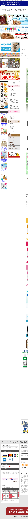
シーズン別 (12, 126)
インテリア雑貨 (13, 117)
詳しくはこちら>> (16, 481)
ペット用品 (12, 129)
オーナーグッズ (13, 131)
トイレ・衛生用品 (13, 93)
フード (11, 88)
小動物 (11, 128)
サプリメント (12, 90)
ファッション (12, 98)
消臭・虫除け (12, 95)
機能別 (11, 123)
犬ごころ (25, 49)
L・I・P (25, 53)
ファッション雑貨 (13, 113)
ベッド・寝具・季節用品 (14, 102)
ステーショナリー (13, 116)
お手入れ (11, 94)
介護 (11, 105)
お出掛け (11, 127)
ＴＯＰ (22, 49)
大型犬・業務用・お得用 (14, 108)
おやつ (11, 89)
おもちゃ (11, 96)
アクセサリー (12, 118)
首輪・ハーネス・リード (14, 99)
